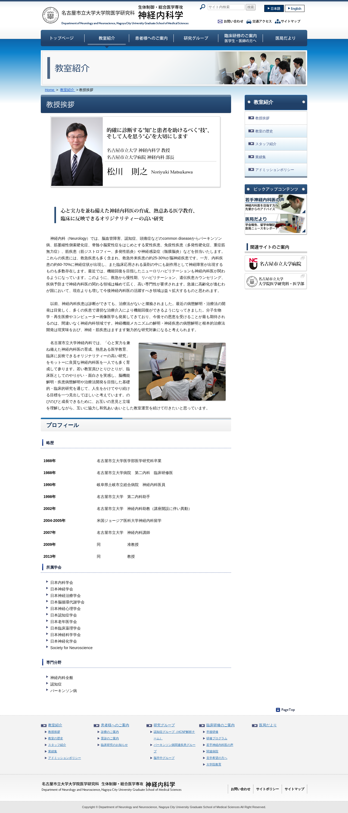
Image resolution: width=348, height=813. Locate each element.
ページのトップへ (285, 709)
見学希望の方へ (216, 757)
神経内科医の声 (275, 204)
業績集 (260, 157)
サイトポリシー (267, 789)
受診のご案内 (110, 738)
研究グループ (196, 38)
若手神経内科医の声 (219, 744)
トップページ (62, 38)
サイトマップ (287, 20)
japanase (274, 8)
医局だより (285, 38)
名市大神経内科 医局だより (275, 223)
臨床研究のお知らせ (114, 744)
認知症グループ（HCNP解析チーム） (174, 735)
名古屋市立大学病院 (276, 263)
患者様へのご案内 (151, 38)
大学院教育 (213, 764)
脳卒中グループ (164, 757)
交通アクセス (259, 20)
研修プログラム (216, 738)
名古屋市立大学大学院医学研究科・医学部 (276, 281)
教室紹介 (107, 38)
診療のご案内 (110, 731)
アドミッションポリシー (274, 170)
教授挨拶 (262, 118)
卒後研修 (212, 731)
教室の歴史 (264, 131)
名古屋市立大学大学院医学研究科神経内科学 (115, 15)
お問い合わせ (230, 20)
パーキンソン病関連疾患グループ (174, 748)
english (294, 8)
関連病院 (212, 751)
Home (50, 90)
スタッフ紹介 (265, 144)
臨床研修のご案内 (241, 38)
